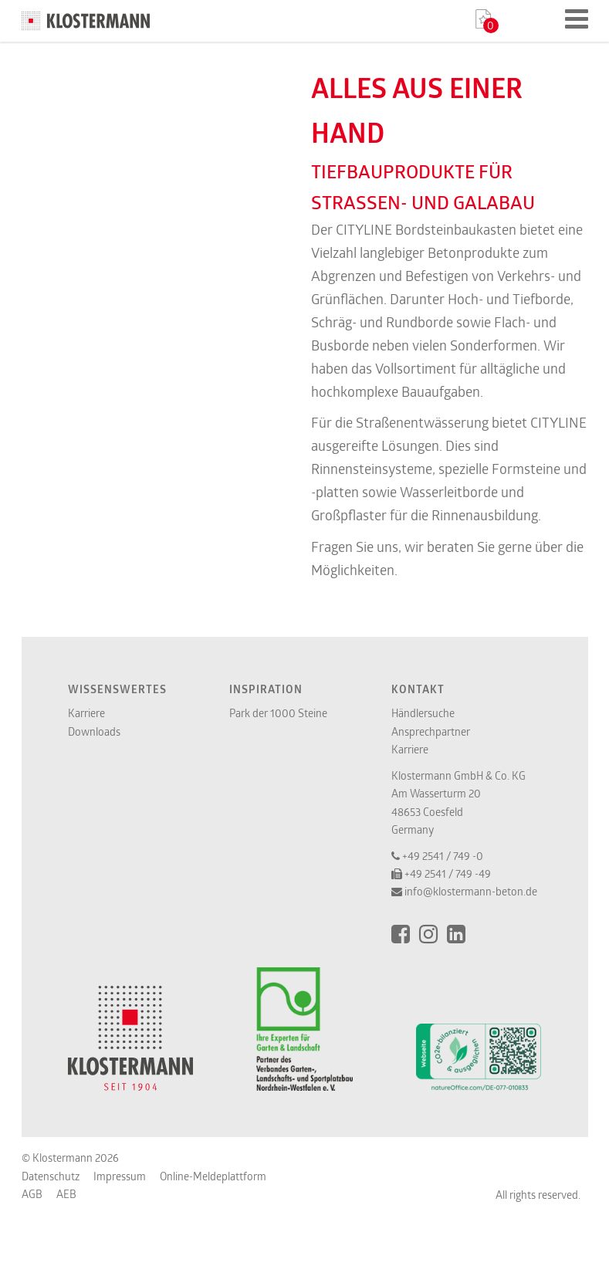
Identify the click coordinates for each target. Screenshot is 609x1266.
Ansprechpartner (430, 731)
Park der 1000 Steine (278, 713)
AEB (66, 1193)
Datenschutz (51, 1176)
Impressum (119, 1176)
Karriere (86, 713)
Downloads (94, 731)
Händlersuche (423, 713)
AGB (32, 1193)
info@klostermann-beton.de (470, 891)
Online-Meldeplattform (213, 1176)
